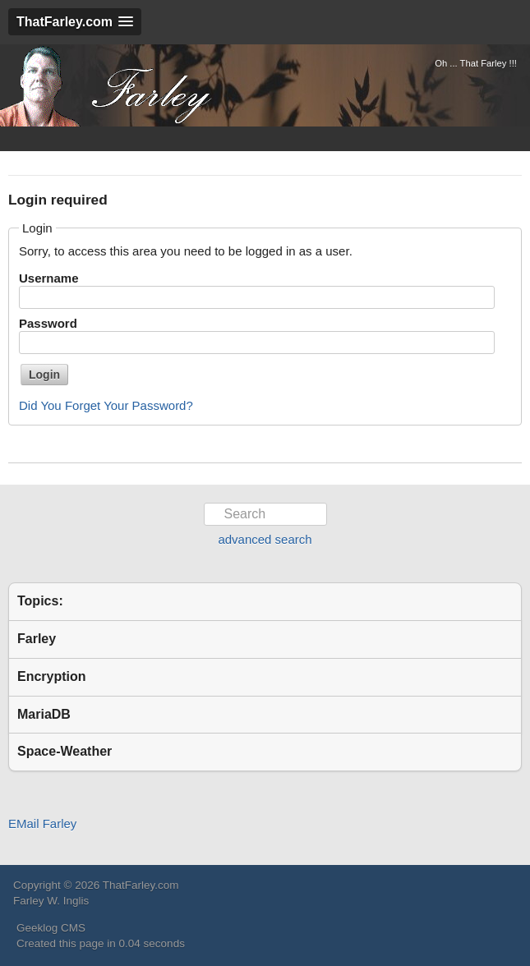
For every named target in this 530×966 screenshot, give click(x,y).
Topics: (40, 601)
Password (48, 323)
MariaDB (44, 714)
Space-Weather (64, 751)
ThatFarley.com (111, 85)
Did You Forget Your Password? (106, 405)
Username (49, 278)
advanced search (264, 539)
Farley (36, 639)
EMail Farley (42, 823)
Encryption (51, 676)
